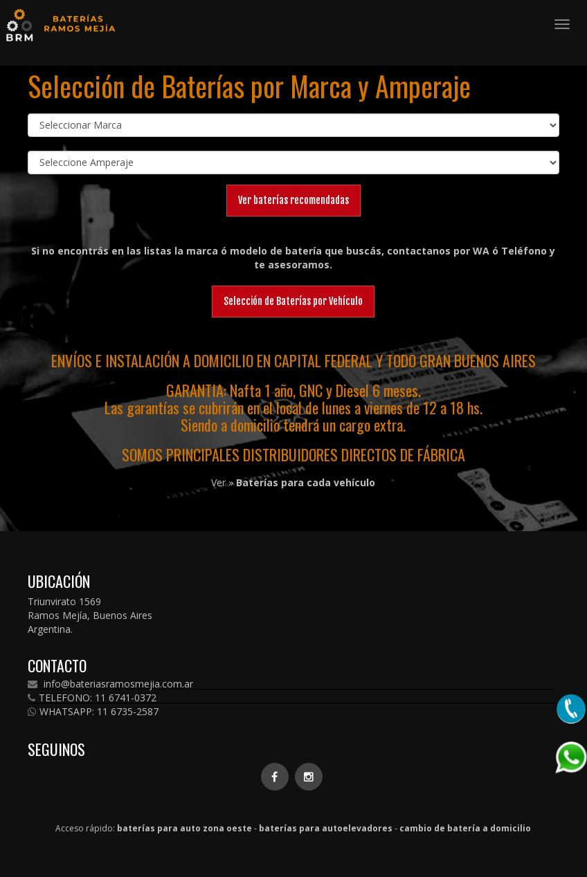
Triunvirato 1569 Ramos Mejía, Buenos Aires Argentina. (90, 615)
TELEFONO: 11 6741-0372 (92, 698)
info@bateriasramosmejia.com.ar (110, 684)
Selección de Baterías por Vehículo (293, 301)
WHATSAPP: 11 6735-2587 (93, 712)
